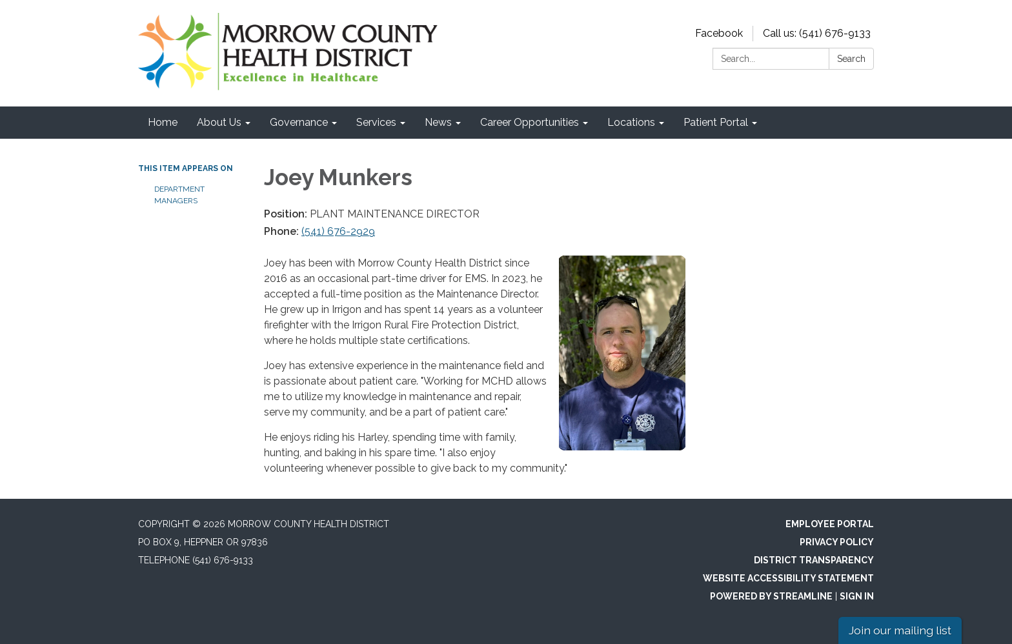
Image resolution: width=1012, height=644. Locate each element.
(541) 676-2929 (338, 231)
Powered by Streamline (771, 596)
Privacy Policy (837, 542)
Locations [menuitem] (631, 122)
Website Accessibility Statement (788, 578)
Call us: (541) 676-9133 (817, 33)
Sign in (857, 596)
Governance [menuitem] (299, 122)
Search (851, 59)
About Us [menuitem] (219, 122)
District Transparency (814, 560)
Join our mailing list (900, 630)
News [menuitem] (438, 122)
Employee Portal (829, 524)
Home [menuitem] (162, 122)
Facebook (719, 33)
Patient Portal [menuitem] (715, 122)
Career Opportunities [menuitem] (529, 122)
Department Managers (179, 195)
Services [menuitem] (376, 122)
